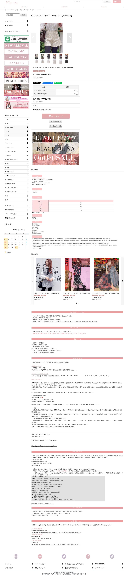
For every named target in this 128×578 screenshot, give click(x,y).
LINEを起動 (35, 542)
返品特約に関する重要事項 (42, 110)
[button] (33, 38)
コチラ (42, 436)
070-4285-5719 (36, 465)
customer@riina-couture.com (39, 461)
